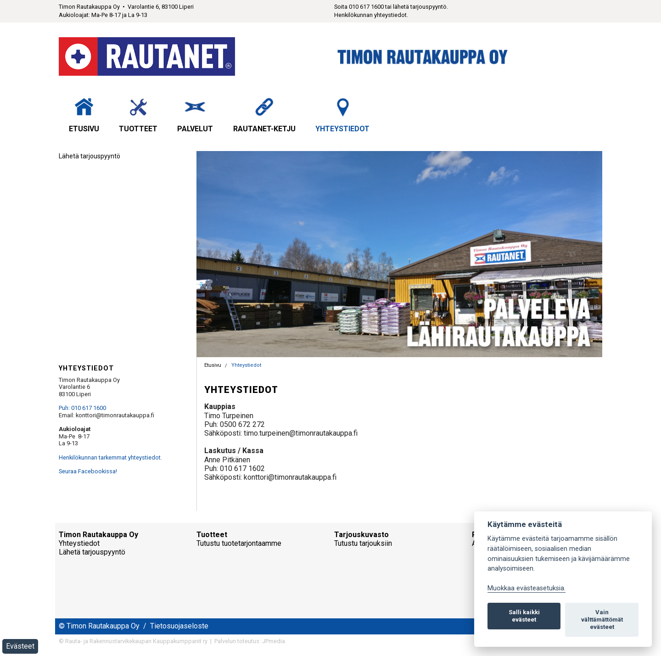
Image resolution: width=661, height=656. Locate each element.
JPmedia (273, 641)
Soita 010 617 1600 (359, 6)
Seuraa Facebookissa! (88, 471)
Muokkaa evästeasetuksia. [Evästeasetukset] (526, 588)
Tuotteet (138, 114)
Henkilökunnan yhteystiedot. (371, 14)
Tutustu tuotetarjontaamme (238, 543)
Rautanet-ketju (264, 114)
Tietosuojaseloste (179, 626)
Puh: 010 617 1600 (82, 407)
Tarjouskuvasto (361, 534)
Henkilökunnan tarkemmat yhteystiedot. (110, 457)
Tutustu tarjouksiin (363, 543)
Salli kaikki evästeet (524, 616)
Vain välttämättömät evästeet (602, 619)
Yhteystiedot (342, 114)
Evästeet (20, 646)
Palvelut (195, 114)
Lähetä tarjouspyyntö (89, 156)
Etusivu (84, 114)
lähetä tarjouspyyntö (420, 6)
